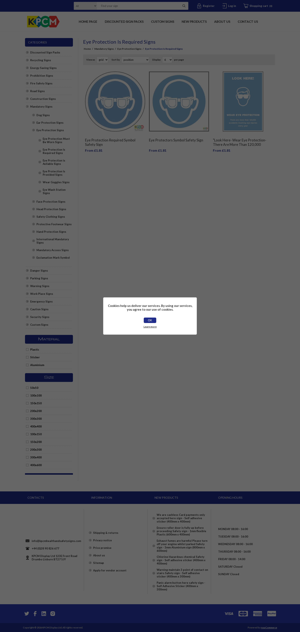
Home (87, 48)
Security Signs (39, 317)
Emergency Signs (41, 301)
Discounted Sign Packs (45, 52)
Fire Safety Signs (41, 83)
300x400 (36, 457)
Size (49, 377)
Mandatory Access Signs (52, 250)
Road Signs (37, 91)
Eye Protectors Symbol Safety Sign (176, 137)
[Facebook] (35, 613)
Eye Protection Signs (50, 130)
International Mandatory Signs (52, 241)
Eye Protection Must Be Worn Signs (56, 140)
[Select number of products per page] (167, 59)
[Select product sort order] (135, 59)
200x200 (36, 411)
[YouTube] (43, 613)
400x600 (36, 465)
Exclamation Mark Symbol (53, 257)
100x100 (36, 395)
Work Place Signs (41, 293)
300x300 (36, 418)
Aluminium (37, 365)
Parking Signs (39, 278)
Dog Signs (43, 115)
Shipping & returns (105, 534)
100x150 (36, 434)
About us (99, 557)
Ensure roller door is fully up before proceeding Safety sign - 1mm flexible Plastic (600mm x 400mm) (181, 530)
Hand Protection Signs (51, 231)
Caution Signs (39, 309)
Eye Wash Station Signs (54, 191)
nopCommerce (269, 627)
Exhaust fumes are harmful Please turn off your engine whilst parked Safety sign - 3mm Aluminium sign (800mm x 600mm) (182, 546)
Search (184, 6)
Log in (232, 6)
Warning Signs (39, 286)
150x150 (36, 403)
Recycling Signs (40, 60)
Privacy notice (102, 542)
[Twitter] (26, 613)
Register (209, 6)
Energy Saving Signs (43, 68)
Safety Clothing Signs (50, 216)
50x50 (34, 387)
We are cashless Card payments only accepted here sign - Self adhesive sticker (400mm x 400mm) (181, 516)
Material (49, 339)
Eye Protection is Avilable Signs (54, 162)
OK (150, 320)
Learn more (150, 326)
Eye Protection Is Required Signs (54, 151)
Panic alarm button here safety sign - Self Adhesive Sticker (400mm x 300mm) (181, 591)
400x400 (36, 426)
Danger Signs (39, 270)
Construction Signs (43, 98)
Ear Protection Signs (50, 122)
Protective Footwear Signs (54, 224)
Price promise (102, 549)
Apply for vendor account (109, 572)
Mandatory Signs (41, 106)
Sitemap (98, 564)
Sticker (35, 357)
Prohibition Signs (41, 75)
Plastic (34, 349)
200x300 (36, 449)
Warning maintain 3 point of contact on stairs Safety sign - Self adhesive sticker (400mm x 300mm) (182, 576)
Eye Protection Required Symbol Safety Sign (110, 139)
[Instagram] (52, 613)
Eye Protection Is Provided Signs (54, 173)
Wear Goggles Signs (56, 182)
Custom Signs (39, 324)
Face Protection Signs (50, 201)
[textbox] (137, 6)
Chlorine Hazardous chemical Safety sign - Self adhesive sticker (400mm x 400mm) (181, 562)
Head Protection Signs (51, 209)
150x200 (36, 442)
